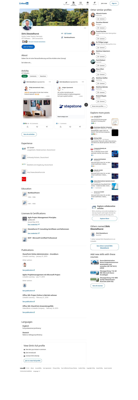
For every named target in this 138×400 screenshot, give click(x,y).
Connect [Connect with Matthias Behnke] (101, 92)
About (32, 368)
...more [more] (47, 96)
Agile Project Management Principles (42, 217)
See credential (34, 225)
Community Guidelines (26, 371)
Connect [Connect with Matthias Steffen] (101, 83)
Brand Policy (99, 368)
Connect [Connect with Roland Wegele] (101, 101)
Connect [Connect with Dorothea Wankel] (101, 28)
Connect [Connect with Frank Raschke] (101, 39)
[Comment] (37, 127)
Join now (104, 3)
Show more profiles (99, 106)
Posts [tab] (24, 76)
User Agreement (47, 368)
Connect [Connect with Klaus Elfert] (101, 74)
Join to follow (28, 47)
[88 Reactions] (26, 123)
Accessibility (38, 368)
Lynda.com (31, 220)
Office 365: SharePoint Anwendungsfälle (38, 306)
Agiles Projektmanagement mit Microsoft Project (41, 275)
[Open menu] (85, 28)
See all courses (98, 286)
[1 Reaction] (92, 177)
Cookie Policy (81, 368)
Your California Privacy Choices (69, 368)
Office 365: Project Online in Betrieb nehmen (40, 295)
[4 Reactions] (93, 166)
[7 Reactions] (92, 188)
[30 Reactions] (93, 123)
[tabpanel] (53, 104)
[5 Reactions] (92, 145)
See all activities (29, 134)
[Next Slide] (86, 105)
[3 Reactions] (92, 155)
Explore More (104, 218)
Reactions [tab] (43, 76)
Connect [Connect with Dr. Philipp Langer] (101, 47)
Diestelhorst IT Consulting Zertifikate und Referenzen (48, 229)
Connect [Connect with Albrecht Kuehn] (101, 19)
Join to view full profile (32, 361)
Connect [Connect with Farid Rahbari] (101, 65)
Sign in (114, 3)
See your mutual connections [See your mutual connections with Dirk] (37, 42)
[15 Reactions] (94, 134)
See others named (104, 247)
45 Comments (34, 123)
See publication (29, 270)
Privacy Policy (56, 368)
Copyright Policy (91, 368)
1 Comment (63, 123)
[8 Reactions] (57, 123)
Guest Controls (108, 368)
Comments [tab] (33, 76)
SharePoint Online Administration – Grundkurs (40, 254)
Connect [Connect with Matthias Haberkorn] (101, 56)
